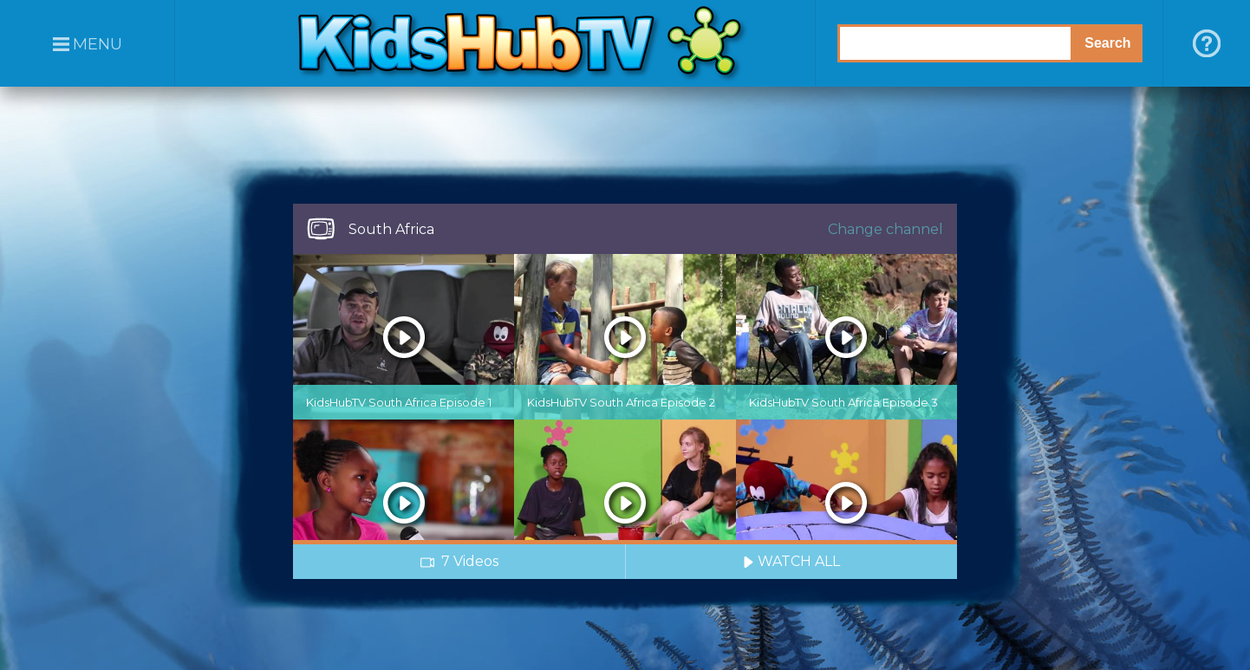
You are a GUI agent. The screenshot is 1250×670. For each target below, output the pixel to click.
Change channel (885, 229)
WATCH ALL (791, 561)
